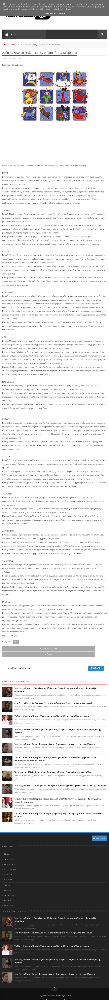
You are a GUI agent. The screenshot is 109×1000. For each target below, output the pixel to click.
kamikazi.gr (60, 990)
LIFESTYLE (8, 869)
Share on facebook (12, 648)
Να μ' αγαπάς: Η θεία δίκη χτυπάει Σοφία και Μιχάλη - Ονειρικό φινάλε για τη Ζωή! (53, 767)
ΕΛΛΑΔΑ (7, 895)
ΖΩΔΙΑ (14, 44)
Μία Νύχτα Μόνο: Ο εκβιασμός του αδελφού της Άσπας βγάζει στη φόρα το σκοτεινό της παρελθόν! (60, 780)
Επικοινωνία (99, 833)
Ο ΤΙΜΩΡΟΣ (8, 874)
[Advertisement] (54, 142)
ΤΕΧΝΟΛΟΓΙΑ (9, 890)
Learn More (51, 13)
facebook (95, 663)
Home (6, 44)
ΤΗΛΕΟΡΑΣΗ (9, 854)
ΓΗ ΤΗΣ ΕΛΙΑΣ (10, 859)
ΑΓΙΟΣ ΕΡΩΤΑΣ (10, 864)
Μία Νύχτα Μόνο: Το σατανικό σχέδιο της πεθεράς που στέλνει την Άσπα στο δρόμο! (53, 697)
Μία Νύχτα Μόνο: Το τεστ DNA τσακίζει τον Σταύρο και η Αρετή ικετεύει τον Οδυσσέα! (54, 739)
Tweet (33, 648)
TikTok (7, 880)
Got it (62, 13)
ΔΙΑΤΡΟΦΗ (8, 900)
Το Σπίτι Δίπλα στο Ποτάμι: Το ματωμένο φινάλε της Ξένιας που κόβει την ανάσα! (51, 711)
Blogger (49, 995)
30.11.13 (8, 58)
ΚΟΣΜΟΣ (7, 885)
